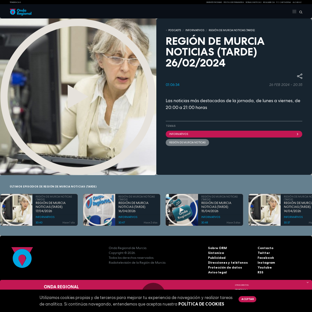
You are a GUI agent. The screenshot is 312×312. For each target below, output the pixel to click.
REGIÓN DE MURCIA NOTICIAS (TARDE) (232, 30)
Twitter (264, 253)
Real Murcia (269, 2)
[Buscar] (299, 11)
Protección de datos (225, 267)
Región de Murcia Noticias (187, 142)
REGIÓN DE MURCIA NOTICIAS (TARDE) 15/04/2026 (216, 207)
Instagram (266, 262)
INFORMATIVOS (194, 30)
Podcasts (174, 30)
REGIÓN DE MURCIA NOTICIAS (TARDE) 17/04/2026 (51, 207)
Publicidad (217, 258)
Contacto (265, 248)
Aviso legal (217, 272)
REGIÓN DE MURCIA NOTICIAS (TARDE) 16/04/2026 (133, 207)
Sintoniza (216, 253)
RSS (260, 272)
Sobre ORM (217, 248)
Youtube (265, 267)
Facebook (266, 258)
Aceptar (247, 299)
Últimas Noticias (254, 2)
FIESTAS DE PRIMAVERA (234, 2)
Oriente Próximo (214, 2)
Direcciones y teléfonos (228, 262)
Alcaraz (297, 2)
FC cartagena (283, 2)
